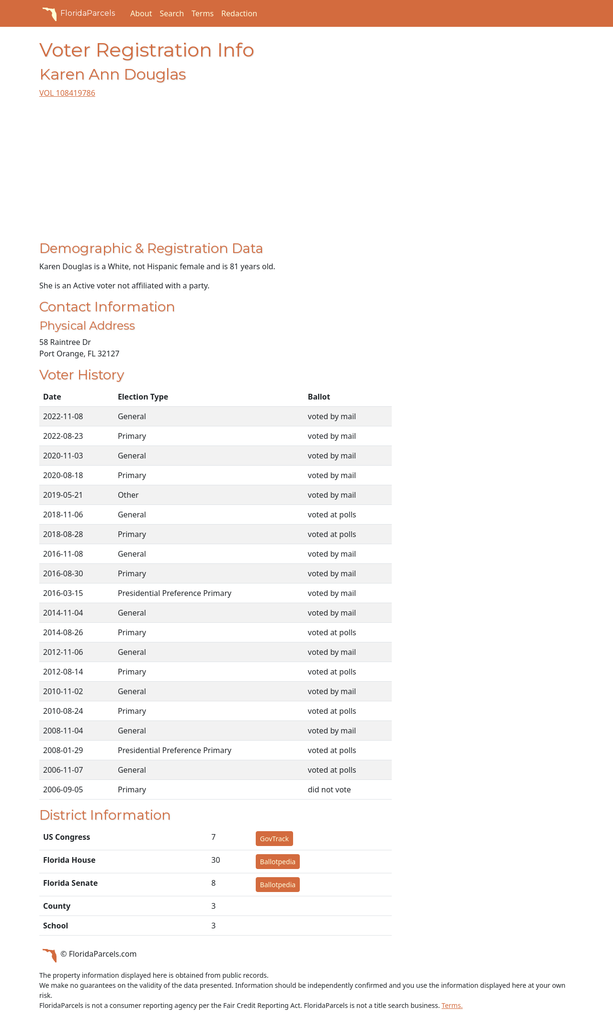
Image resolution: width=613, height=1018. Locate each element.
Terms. (452, 1005)
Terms (203, 13)
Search (171, 13)
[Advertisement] (215, 173)
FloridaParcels (77, 13)
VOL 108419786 (67, 93)
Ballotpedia (277, 861)
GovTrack (274, 838)
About (141, 13)
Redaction (239, 13)
